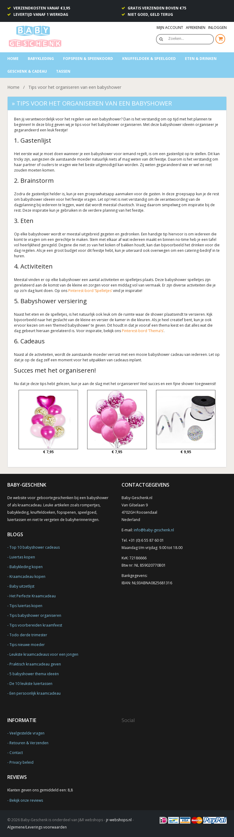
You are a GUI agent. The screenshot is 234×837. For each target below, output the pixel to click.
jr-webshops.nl (119, 819)
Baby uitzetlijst (21, 586)
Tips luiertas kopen (25, 605)
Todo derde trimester (28, 634)
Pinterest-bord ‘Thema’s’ (143, 330)
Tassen (63, 71)
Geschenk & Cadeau (27, 71)
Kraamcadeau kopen (27, 576)
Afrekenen (195, 27)
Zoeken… (176, 38)
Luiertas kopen (22, 557)
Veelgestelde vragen (26, 733)
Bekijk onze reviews (26, 800)
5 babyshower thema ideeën (34, 673)
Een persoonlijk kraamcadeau (35, 693)
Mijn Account (170, 27)
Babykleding (41, 58)
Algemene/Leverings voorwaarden (37, 827)
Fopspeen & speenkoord (88, 58)
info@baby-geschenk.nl (154, 530)
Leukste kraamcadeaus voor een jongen (43, 654)
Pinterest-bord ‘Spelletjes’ (90, 290)
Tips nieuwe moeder (27, 644)
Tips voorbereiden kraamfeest (35, 625)
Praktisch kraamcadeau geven (35, 664)
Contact (16, 752)
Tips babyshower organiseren (35, 615)
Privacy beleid (21, 762)
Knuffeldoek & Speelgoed (149, 58)
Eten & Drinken (201, 58)
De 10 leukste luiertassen (30, 683)
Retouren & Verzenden (28, 742)
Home (13, 58)
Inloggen (217, 27)
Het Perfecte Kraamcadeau (32, 596)
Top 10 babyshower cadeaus (34, 547)
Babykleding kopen (26, 566)
